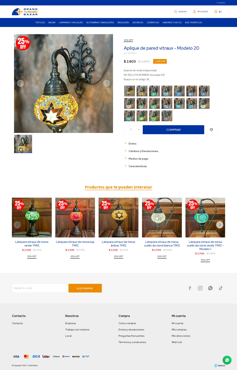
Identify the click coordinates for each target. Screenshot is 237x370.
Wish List (177, 342)
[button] (219, 225)
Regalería (123, 22)
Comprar (173, 130)
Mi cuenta (177, 323)
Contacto (221, 2)
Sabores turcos (172, 22)
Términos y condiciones (132, 342)
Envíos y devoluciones (131, 329)
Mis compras (179, 329)
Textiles (40, 22)
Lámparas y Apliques (71, 22)
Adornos (137, 22)
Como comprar (127, 323)
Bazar (51, 22)
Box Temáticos (193, 22)
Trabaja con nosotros (77, 329)
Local (68, 335)
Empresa (70, 323)
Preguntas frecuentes (131, 335)
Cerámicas (153, 22)
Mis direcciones (181, 335)
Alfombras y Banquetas (100, 22)
